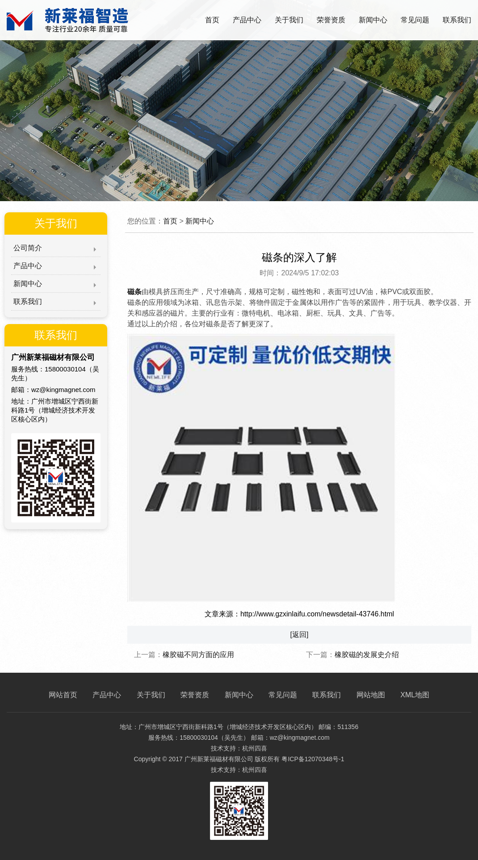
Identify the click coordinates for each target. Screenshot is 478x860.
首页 (212, 20)
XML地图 (414, 695)
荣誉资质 (331, 20)
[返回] (299, 634)
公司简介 (27, 248)
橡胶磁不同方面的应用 (198, 654)
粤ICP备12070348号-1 (312, 759)
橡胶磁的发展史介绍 (367, 654)
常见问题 (415, 20)
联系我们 (457, 20)
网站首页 (63, 695)
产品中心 (247, 20)
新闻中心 (373, 20)
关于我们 (289, 20)
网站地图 (370, 695)
